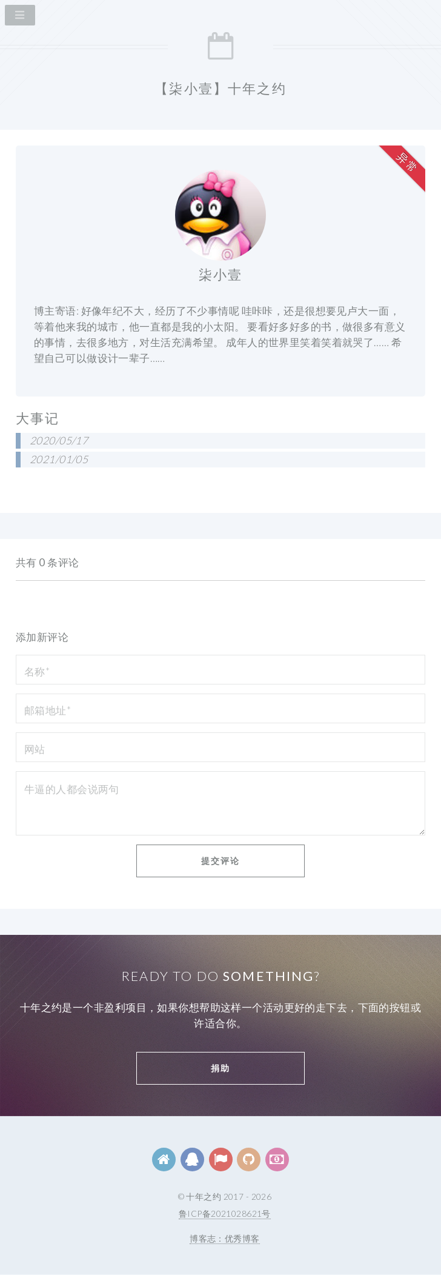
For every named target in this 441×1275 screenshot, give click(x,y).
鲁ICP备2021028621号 (225, 1213)
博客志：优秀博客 (224, 1238)
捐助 (220, 1068)
